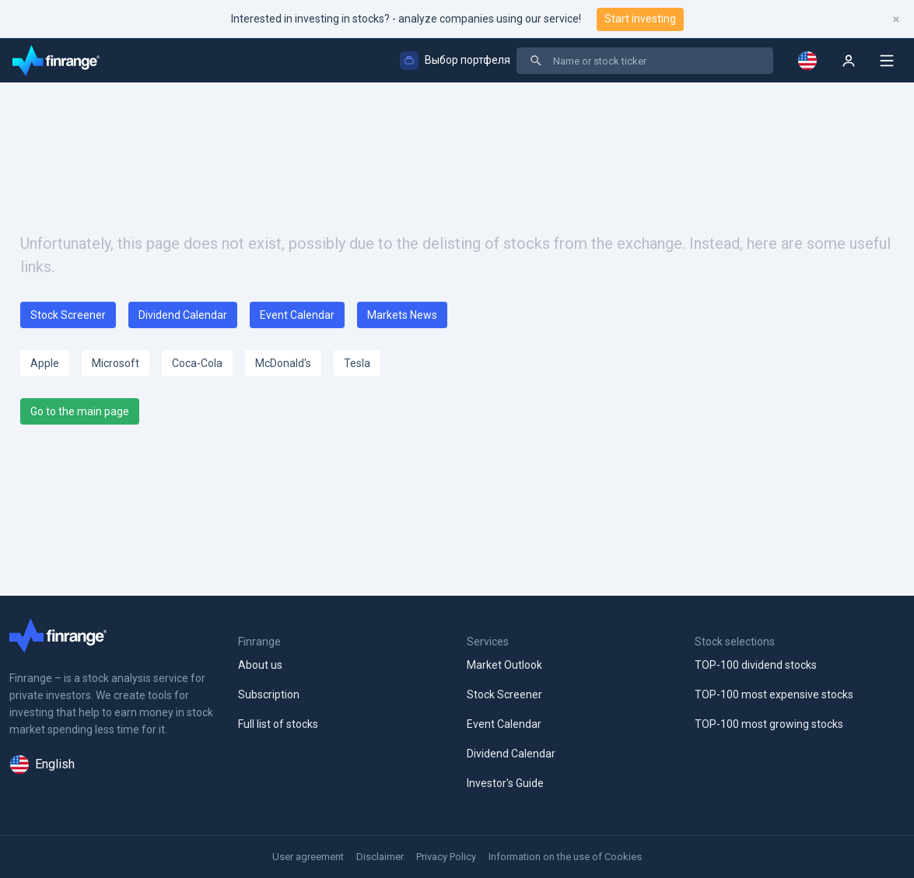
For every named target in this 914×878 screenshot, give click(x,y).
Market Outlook (504, 665)
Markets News (402, 315)
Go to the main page (79, 411)
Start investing (640, 18)
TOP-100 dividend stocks (756, 665)
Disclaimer (380, 856)
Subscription (268, 694)
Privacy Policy (446, 856)
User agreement (308, 856)
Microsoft (115, 363)
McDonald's (283, 363)
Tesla (357, 363)
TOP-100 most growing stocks (769, 724)
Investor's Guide (505, 783)
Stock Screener (68, 315)
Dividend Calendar (182, 315)
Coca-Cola (197, 363)
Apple (44, 363)
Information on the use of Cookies (565, 856)
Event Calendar (297, 315)
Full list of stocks (278, 724)
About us (260, 665)
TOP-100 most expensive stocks (774, 694)
